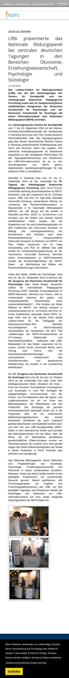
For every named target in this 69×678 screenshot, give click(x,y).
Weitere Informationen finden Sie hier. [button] (26, 662)
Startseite (8, 4)
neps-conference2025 (43, 4)
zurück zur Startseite (19, 31)
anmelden (62, 3)
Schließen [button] (14, 671)
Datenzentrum (22, 4)
